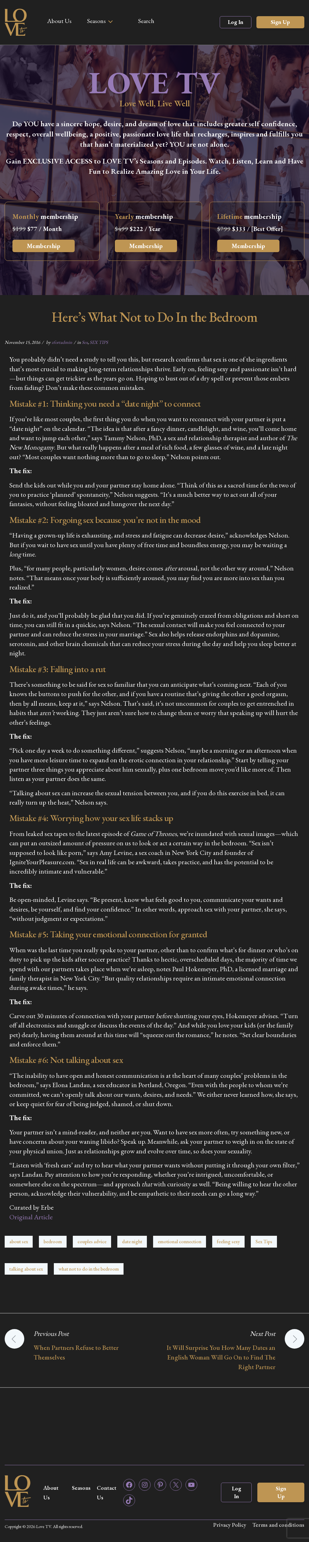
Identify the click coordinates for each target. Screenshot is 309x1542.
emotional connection (179, 1241)
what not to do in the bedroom (89, 1269)
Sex (85, 342)
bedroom (53, 1241)
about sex (18, 1241)
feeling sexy (228, 1241)
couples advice (91, 1241)
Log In (235, 21)
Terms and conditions (278, 1524)
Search (146, 21)
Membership (43, 246)
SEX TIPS (99, 342)
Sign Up (280, 21)
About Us (59, 21)
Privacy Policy (229, 1524)
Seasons (96, 21)
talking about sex (26, 1269)
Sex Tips (263, 1241)
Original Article (31, 1216)
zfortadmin (62, 342)
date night (132, 1241)
